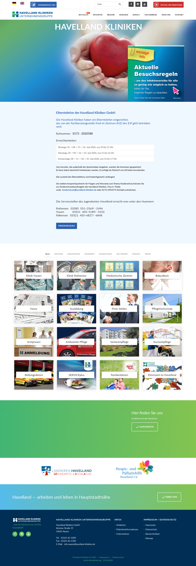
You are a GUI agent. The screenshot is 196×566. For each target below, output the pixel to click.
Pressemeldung (66, 226)
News (148, 254)
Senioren (89, 254)
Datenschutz (151, 529)
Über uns (169, 497)
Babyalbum (74, 254)
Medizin (58, 254)
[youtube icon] (144, 4)
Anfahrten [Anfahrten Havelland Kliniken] (145, 427)
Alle (47, 254)
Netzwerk (122, 254)
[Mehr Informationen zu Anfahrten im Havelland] (68, 431)
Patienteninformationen (127, 529)
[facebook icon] (131, 4)
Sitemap (149, 538)
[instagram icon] (137, 4)
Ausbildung (105, 254)
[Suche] (119, 4)
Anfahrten (121, 525)
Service (136, 254)
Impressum (151, 525)
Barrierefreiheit (153, 534)
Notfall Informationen (168, 4)
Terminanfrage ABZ (43, 4)
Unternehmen (122, 534)
